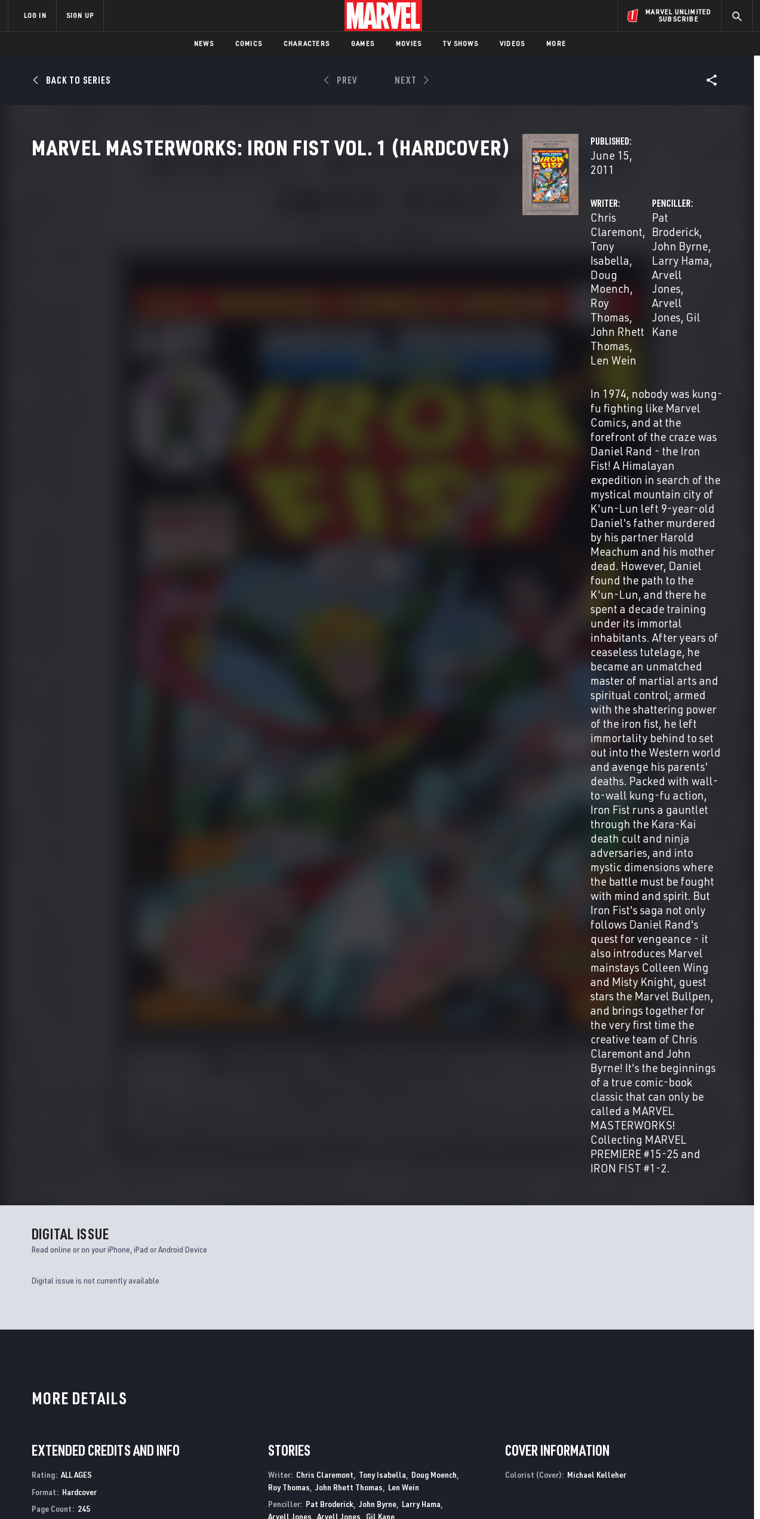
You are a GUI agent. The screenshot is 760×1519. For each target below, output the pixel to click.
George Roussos (296, 936)
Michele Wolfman (360, 936)
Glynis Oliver (354, 923)
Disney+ (234, 1401)
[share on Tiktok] (610, 1465)
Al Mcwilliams (431, 894)
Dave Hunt (366, 953)
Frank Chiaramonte (386, 882)
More (556, 43)
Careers (121, 1418)
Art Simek (447, 953)
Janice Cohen (326, 911)
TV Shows (460, 43)
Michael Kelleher (297, 923)
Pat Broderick (513, 282)
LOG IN (35, 15)
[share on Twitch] (709, 1440)
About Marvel (132, 1384)
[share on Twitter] (643, 1414)
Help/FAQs (124, 1401)
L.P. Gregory (323, 953)
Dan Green (338, 894)
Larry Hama (641, 282)
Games (362, 43)
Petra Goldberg (436, 911)
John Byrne (579, 282)
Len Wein (436, 296)
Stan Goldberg (379, 911)
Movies (408, 43)
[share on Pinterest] (676, 1440)
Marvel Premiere (64, 1275)
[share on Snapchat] (643, 1440)
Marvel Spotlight (242, 1275)
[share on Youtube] (610, 1440)
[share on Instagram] (676, 1414)
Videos (512, 43)
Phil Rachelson (407, 923)
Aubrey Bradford (319, 882)
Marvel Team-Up (589, 1275)
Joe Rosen (407, 953)
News (204, 43)
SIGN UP (80, 15)
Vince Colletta (449, 882)
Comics (248, 43)
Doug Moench (437, 282)
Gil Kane (601, 296)
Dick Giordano (292, 894)
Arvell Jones (544, 296)
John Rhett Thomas (359, 296)
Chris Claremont (287, 282)
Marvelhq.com (247, 1418)
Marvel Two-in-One (421, 1275)
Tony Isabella (365, 282)
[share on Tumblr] (709, 1414)
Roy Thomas (277, 296)
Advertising (243, 1384)
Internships (129, 1436)
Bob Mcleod (382, 894)
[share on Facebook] (610, 1414)
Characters (307, 43)
